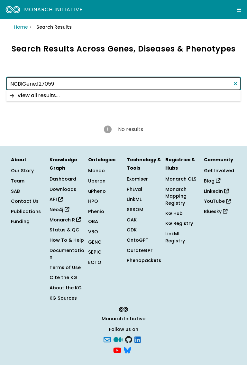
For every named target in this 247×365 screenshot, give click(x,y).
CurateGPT (140, 250)
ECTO (94, 262)
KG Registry (179, 223)
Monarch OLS (181, 179)
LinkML (134, 199)
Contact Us (25, 201)
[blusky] (127, 350)
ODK (132, 230)
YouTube (217, 201)
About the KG (66, 288)
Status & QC (64, 230)
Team (17, 181)
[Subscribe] (107, 339)
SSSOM (135, 209)
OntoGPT (138, 240)
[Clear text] (234, 83)
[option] (123, 95)
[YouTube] (117, 350)
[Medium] (118, 339)
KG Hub (174, 213)
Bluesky (215, 211)
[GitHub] (128, 339)
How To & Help (67, 240)
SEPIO (95, 252)
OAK (132, 220)
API (56, 199)
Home (21, 27)
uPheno (97, 191)
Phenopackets (144, 260)
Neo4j (59, 209)
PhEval (134, 189)
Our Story (22, 170)
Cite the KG (63, 277)
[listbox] (123, 95)
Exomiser (137, 179)
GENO (95, 242)
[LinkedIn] (137, 339)
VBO (93, 232)
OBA (93, 221)
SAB (15, 191)
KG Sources (63, 298)
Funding (20, 221)
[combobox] (123, 83)
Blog (212, 181)
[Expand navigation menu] (239, 10)
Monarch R (65, 220)
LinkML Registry (175, 237)
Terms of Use (65, 267)
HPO (93, 201)
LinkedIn (216, 191)
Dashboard (63, 179)
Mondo (96, 170)
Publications (26, 211)
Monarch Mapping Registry (176, 196)
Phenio (96, 211)
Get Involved (219, 170)
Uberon (96, 181)
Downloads (63, 189)
